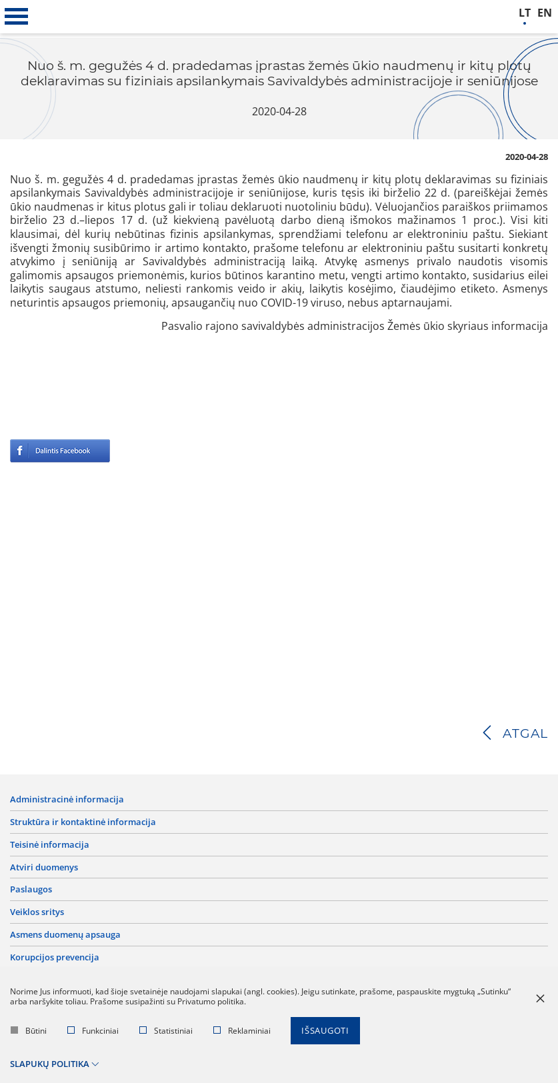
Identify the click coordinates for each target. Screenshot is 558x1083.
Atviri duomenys (44, 867)
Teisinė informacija (49, 844)
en (544, 13)
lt (525, 13)
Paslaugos (31, 890)
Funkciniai (93, 1031)
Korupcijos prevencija (54, 957)
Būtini (29, 1031)
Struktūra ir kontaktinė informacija (83, 822)
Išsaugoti (325, 1031)
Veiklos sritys (37, 912)
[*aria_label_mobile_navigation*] (16, 16)
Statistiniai (166, 1031)
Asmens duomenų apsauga (65, 934)
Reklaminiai (242, 1031)
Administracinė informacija (67, 799)
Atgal (525, 733)
